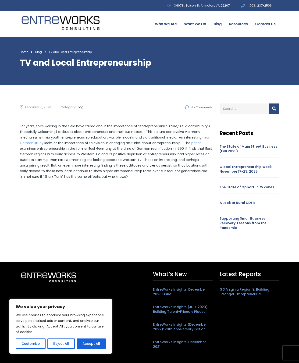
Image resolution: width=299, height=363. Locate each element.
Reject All (61, 343)
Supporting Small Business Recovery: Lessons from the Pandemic (243, 223)
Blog (217, 24)
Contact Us (265, 24)
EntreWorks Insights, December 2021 (179, 344)
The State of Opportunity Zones (247, 187)
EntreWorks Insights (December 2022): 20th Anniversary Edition (180, 326)
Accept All (91, 343)
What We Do (195, 24)
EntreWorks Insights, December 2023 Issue (179, 291)
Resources (238, 24)
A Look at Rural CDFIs (238, 202)
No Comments (199, 107)
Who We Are (166, 24)
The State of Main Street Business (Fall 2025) (248, 148)
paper (196, 143)
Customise (30, 343)
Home (24, 52)
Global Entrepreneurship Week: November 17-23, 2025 (246, 169)
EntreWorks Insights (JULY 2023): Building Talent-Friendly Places (180, 309)
